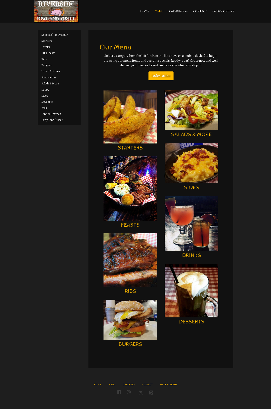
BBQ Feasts (48, 53)
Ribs (44, 59)
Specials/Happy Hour (54, 34)
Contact (200, 11)
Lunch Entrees (50, 71)
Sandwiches (48, 77)
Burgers (46, 65)
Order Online (223, 11)
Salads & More (50, 83)
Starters (46, 40)
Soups (45, 89)
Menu (159, 11)
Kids (44, 108)
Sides (44, 95)
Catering (178, 11)
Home (144, 11)
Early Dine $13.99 (52, 120)
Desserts (47, 101)
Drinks (45, 47)
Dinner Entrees (51, 114)
